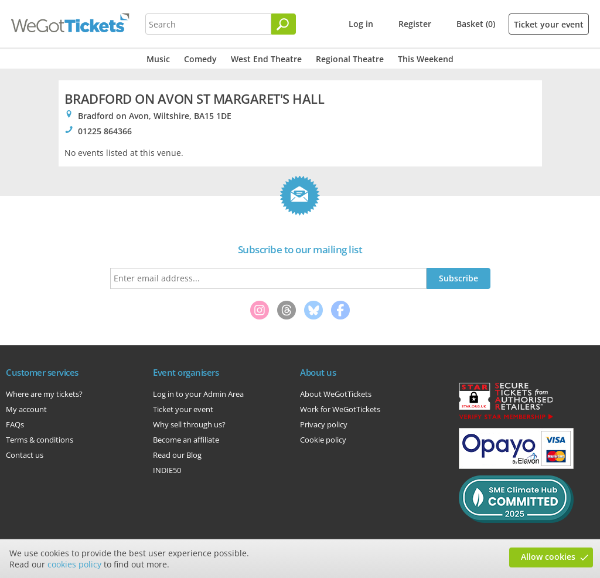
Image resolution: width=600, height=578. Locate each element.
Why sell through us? (189, 424)
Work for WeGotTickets (340, 409)
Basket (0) (475, 23)
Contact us (24, 455)
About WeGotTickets (335, 394)
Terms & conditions (39, 439)
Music (158, 58)
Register (414, 23)
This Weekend (426, 58)
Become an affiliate (186, 439)
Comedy (200, 58)
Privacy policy (323, 424)
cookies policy (74, 564)
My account (26, 409)
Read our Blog (177, 455)
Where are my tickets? (44, 394)
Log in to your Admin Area (198, 394)
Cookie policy (323, 439)
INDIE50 (167, 470)
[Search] (283, 24)
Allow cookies (548, 556)
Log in (361, 23)
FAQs (15, 424)
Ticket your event (549, 24)
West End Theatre (266, 58)
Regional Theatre (350, 58)
